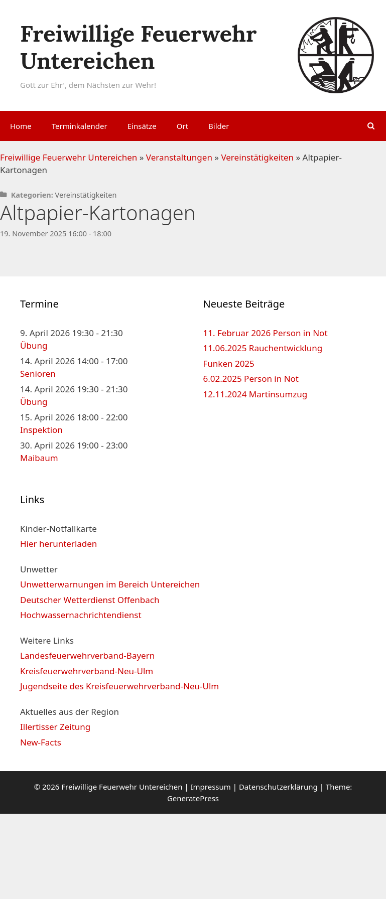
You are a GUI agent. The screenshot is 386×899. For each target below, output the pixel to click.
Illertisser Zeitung (55, 726)
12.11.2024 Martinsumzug (255, 394)
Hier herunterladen (58, 543)
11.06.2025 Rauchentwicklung (263, 348)
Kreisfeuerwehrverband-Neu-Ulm (86, 671)
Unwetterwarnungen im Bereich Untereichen (110, 584)
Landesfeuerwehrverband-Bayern (87, 655)
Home (21, 126)
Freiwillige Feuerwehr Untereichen (138, 47)
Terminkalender (79, 126)
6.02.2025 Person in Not (251, 378)
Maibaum (39, 458)
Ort (182, 126)
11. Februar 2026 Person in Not (265, 333)
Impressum (210, 787)
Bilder (218, 126)
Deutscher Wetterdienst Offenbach (89, 600)
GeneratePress (193, 798)
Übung (33, 345)
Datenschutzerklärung (278, 787)
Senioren (38, 373)
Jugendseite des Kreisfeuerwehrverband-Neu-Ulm (119, 686)
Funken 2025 (228, 363)
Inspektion (41, 429)
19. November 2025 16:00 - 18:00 (55, 233)
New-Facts (40, 742)
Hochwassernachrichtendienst (81, 615)
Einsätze (142, 126)
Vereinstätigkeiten (257, 157)
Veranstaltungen (179, 157)
